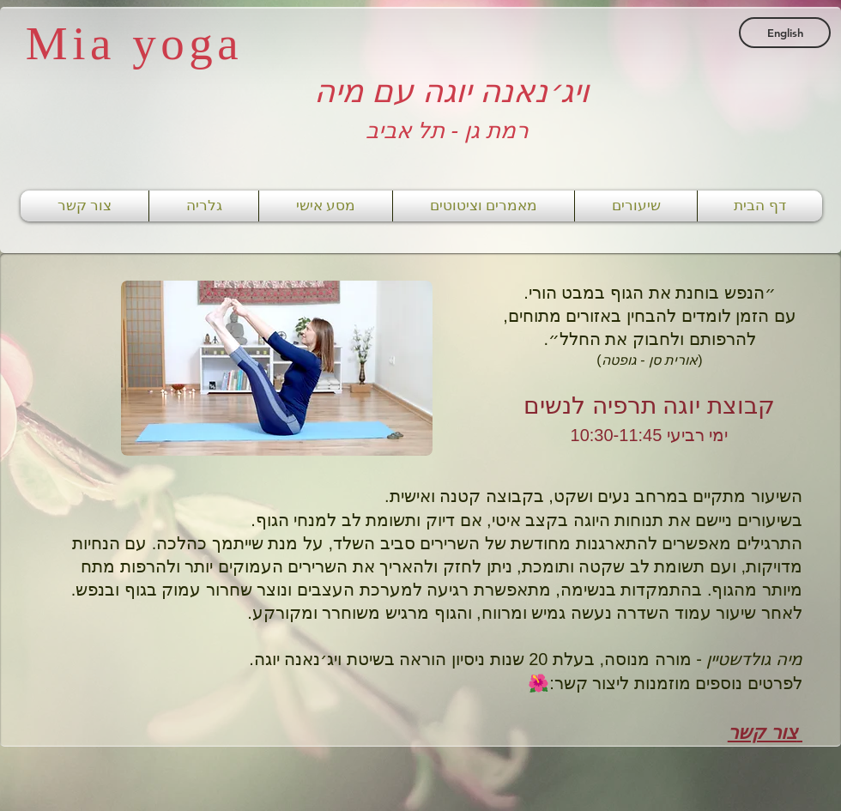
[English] (785, 32)
